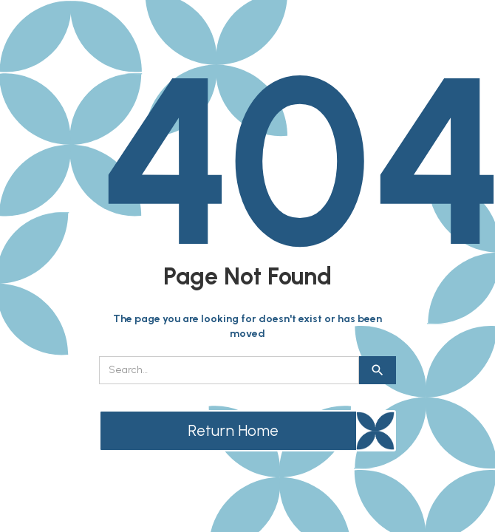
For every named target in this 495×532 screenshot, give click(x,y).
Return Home (233, 430)
